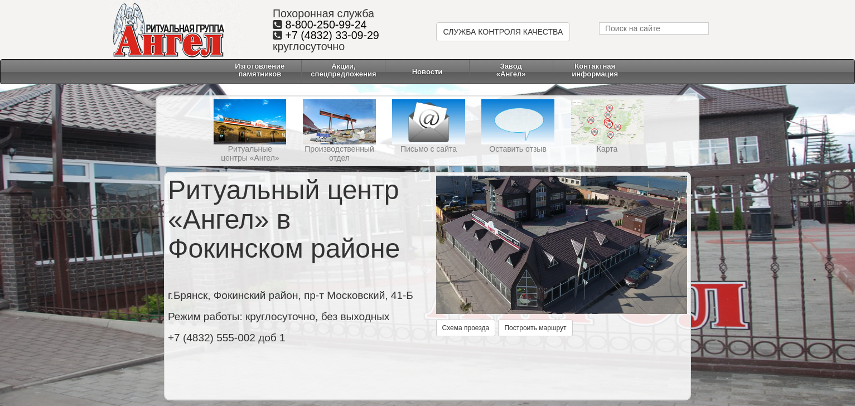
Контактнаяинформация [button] (595, 70)
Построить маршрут (535, 328)
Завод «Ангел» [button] (511, 70)
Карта (607, 148)
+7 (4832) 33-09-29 (332, 35)
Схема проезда (466, 328)
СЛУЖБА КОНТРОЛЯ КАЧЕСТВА (503, 31)
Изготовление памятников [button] (259, 70)
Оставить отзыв (518, 148)
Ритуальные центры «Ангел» (250, 153)
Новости (427, 71)
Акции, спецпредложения (343, 70)
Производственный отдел (339, 153)
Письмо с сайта (428, 148)
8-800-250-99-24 (325, 24)
